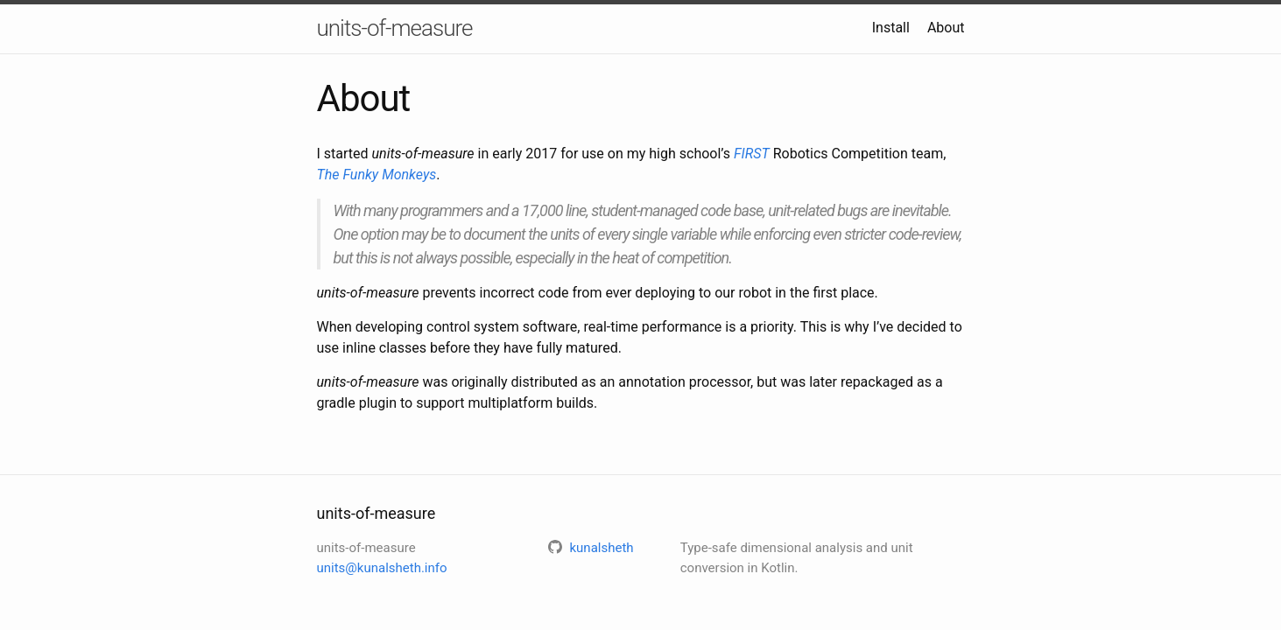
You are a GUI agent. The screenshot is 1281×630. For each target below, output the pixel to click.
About (946, 27)
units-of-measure (395, 28)
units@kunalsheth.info (382, 568)
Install (891, 27)
